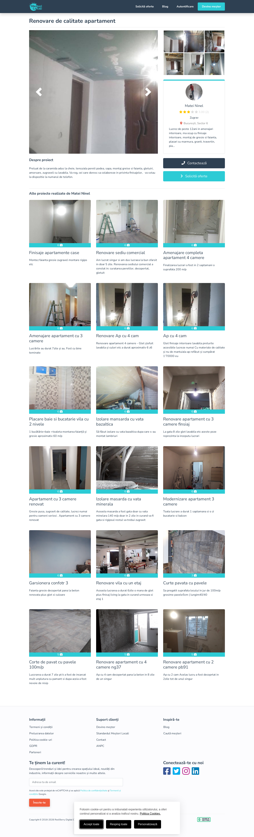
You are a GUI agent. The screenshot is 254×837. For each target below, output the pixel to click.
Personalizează (147, 824)
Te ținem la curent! (47, 762)
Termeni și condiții (41, 727)
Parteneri (35, 752)
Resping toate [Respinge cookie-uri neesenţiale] (118, 824)
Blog (165, 6)
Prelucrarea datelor (41, 733)
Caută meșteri (172, 733)
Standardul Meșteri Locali (112, 733)
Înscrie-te (39, 803)
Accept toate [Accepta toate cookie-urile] (91, 824)
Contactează (194, 163)
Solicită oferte (144, 6)
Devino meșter (211, 6)
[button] (39, 92)
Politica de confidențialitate (94, 790)
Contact (101, 740)
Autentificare (185, 6)
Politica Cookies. (150, 813)
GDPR (33, 746)
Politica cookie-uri (40, 740)
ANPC (100, 746)
